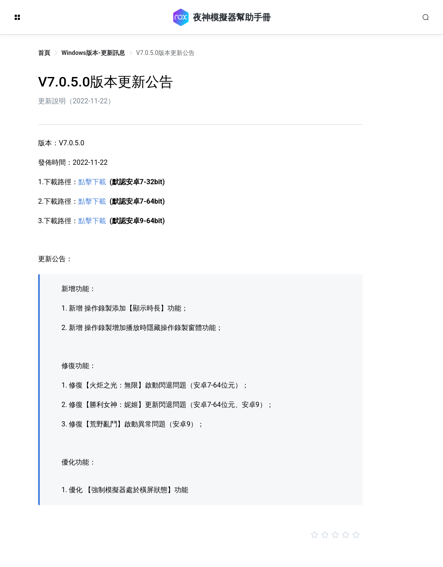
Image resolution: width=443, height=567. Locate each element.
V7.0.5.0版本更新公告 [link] (165, 52)
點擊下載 (92, 182)
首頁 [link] (44, 52)
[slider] (200, 535)
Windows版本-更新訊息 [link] (93, 52)
